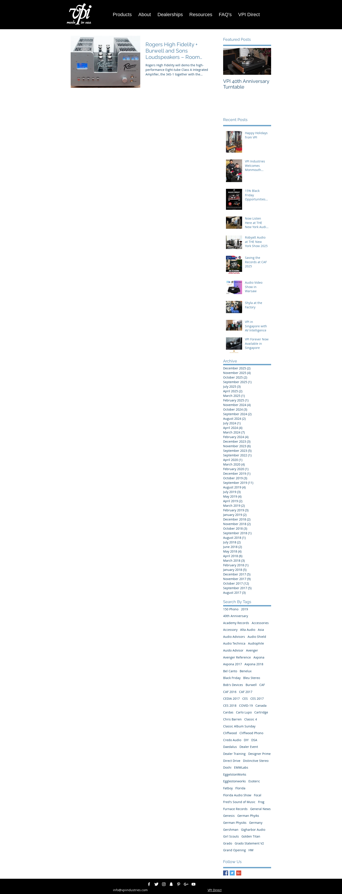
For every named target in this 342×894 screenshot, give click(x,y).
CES (245, 698)
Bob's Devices (233, 685)
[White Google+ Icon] (186, 884)
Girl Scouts (231, 836)
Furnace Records (235, 809)
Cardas (228, 712)
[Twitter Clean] (156, 884)
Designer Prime (259, 754)
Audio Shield (257, 637)
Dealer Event (248, 747)
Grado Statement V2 (249, 843)
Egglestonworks (234, 781)
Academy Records (236, 623)
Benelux (245, 671)
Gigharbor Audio (253, 829)
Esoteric (254, 781)
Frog (261, 802)
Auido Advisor (233, 650)
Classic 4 (250, 719)
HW (250, 850)
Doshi (227, 767)
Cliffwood (230, 733)
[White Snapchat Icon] (171, 884)
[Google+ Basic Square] (238, 872)
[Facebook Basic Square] (225, 872)
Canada (261, 705)
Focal (257, 795)
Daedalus (230, 747)
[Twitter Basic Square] (232, 872)
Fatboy (228, 788)
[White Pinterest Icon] (178, 884)
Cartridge (261, 712)
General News (260, 809)
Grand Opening (234, 850)
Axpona (258, 657)
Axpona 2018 (254, 664)
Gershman (230, 829)
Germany (255, 823)
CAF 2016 (229, 692)
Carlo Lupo (244, 712)
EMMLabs (241, 767)
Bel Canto (230, 671)
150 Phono (230, 609)
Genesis (229, 816)
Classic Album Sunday (239, 726)
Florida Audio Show (237, 795)
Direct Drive (231, 761)
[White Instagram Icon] (163, 884)
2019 (244, 609)
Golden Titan (250, 836)
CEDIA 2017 (231, 698)
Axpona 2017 (232, 664)
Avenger (252, 650)
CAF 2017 (245, 692)
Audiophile (256, 643)
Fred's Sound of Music (239, 802)
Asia (261, 630)
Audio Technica (234, 643)
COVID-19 (246, 705)
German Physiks (234, 823)
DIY (246, 740)
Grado (227, 843)
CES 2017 (257, 698)
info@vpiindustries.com (130, 890)
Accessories (260, 623)
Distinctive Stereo (255, 761)
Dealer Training (234, 754)
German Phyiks (248, 816)
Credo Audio (232, 740)
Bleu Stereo (251, 678)
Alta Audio (247, 630)
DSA (254, 740)
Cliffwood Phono (251, 733)
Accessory (230, 630)
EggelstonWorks (234, 774)
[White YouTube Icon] (193, 884)
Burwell (251, 685)
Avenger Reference (237, 657)
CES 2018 (229, 705)
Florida (240, 788)
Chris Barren (232, 719)
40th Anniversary (235, 616)
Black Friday (232, 678)
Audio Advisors (234, 637)
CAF (262, 685)
